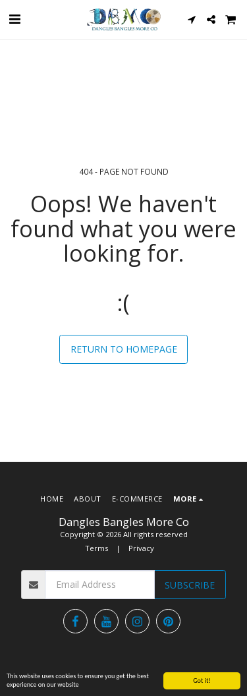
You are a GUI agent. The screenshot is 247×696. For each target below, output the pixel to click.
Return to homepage (123, 349)
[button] (14, 18)
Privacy (141, 548)
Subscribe (190, 585)
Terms (96, 548)
